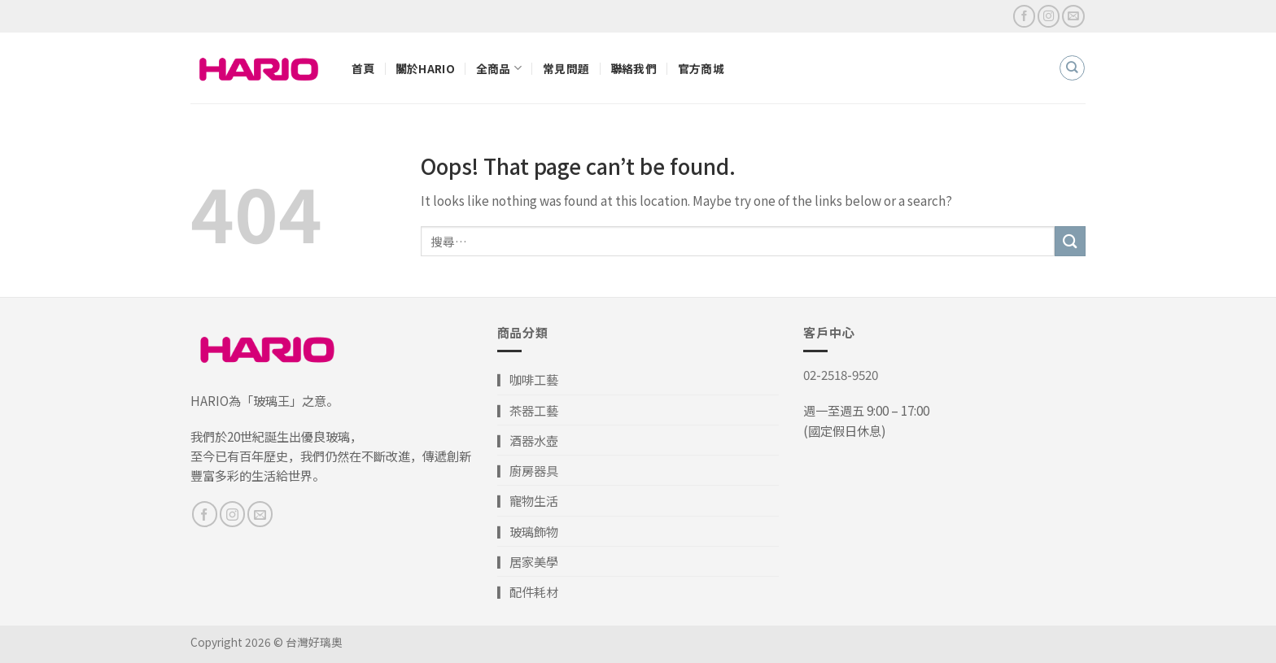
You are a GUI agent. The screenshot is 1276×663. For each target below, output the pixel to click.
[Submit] (1070, 241)
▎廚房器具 (527, 470)
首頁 (363, 68)
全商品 (499, 68)
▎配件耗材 (527, 591)
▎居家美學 (527, 561)
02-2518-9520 (840, 374)
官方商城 (701, 68)
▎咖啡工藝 (527, 379)
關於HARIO (425, 68)
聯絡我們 (633, 68)
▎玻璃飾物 (527, 531)
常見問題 (566, 68)
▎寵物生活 (527, 500)
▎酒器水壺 (527, 440)
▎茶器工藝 (527, 410)
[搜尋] (1072, 67)
